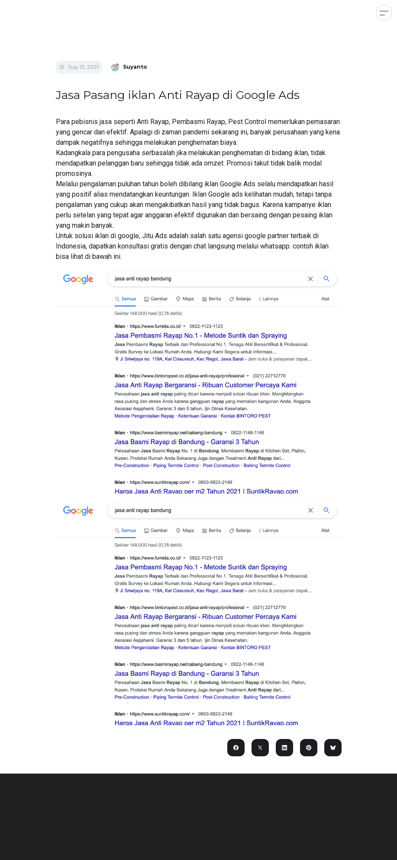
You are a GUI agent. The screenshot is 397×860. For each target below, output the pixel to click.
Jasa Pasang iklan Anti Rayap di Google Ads (178, 95)
